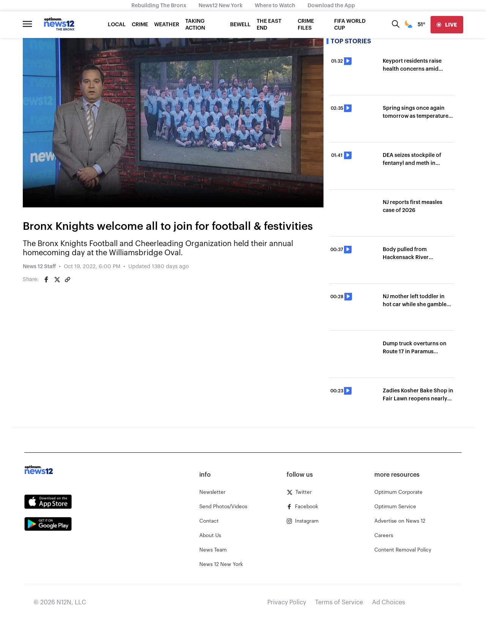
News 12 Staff (39, 266)
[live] (447, 24)
